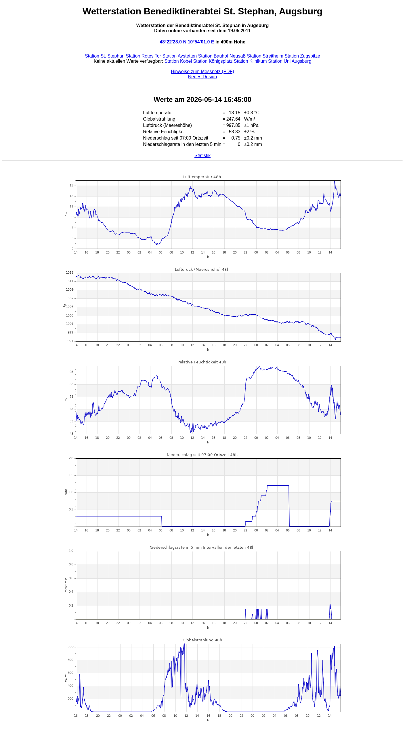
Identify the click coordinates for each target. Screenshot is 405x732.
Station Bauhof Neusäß (222, 56)
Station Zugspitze (302, 56)
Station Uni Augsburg (289, 61)
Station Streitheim (265, 56)
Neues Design (202, 76)
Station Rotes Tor (143, 56)
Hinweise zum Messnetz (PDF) (202, 71)
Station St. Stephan (105, 56)
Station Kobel (178, 61)
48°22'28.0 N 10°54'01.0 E (187, 41)
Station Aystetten (179, 56)
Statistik (202, 155)
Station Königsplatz (212, 61)
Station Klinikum (250, 61)
